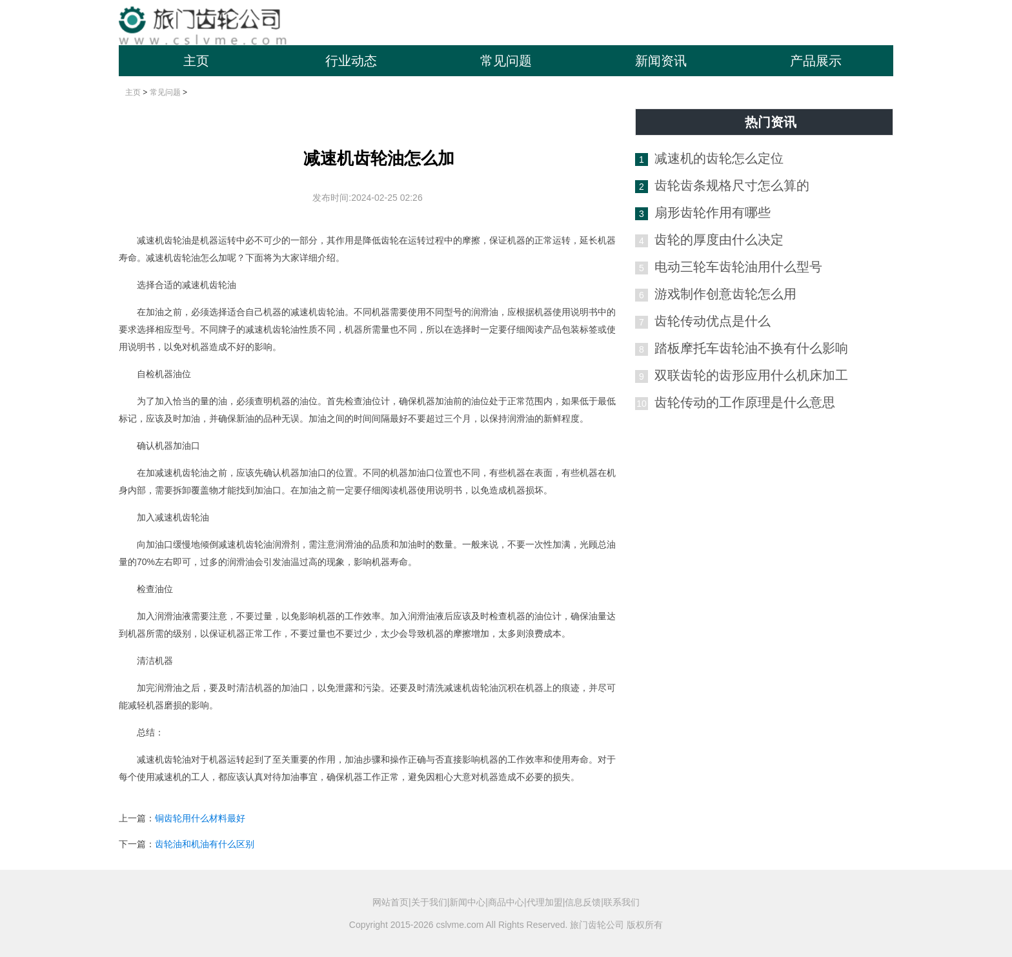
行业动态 (351, 61)
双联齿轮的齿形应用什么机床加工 (751, 375)
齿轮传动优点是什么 (712, 321)
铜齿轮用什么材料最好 (200, 818)
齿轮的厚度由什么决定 (719, 239)
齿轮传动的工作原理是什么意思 (744, 402)
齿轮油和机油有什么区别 (204, 844)
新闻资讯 (661, 61)
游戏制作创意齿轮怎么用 (725, 294)
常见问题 (506, 61)
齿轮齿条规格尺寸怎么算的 (731, 185)
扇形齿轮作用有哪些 (712, 212)
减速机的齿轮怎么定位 (719, 158)
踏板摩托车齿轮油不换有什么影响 (751, 348)
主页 (196, 61)
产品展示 (816, 61)
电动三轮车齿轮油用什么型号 (738, 267)
